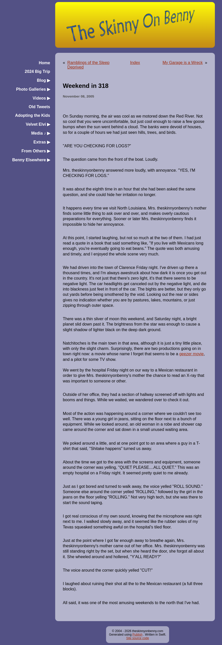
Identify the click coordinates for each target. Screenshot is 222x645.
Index (135, 62)
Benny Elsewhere (31, 160)
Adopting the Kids (32, 115)
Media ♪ (40, 133)
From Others (35, 151)
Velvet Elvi (38, 124)
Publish (137, 634)
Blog (43, 80)
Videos (41, 98)
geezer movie (191, 354)
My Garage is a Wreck (182, 62)
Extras (42, 142)
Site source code (137, 638)
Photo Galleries (33, 89)
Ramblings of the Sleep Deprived (88, 64)
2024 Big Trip (37, 71)
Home (44, 63)
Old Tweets (39, 107)
